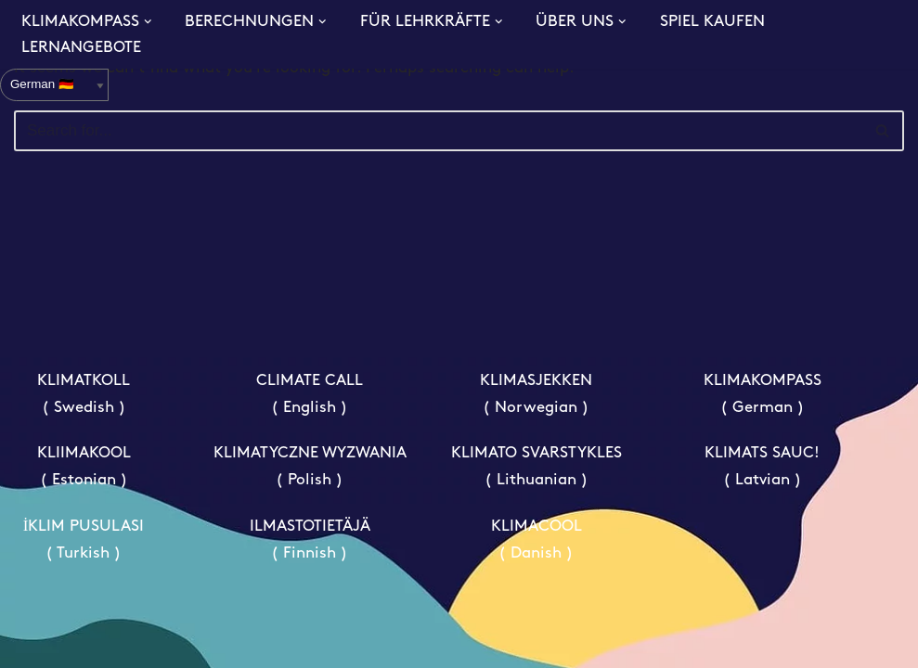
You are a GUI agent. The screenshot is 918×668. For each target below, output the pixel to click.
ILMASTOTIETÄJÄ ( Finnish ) (310, 540)
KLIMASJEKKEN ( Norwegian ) (536, 394)
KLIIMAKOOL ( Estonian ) (84, 466)
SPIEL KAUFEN (712, 22)
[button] (148, 22)
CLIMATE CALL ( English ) (309, 394)
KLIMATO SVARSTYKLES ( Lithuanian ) (536, 466)
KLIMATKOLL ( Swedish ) (83, 394)
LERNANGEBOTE (81, 48)
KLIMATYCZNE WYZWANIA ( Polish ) (310, 466)
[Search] (438, 130)
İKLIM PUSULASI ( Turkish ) (84, 540)
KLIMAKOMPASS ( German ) (762, 394)
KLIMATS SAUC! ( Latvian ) (762, 466)
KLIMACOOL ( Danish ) (536, 540)
